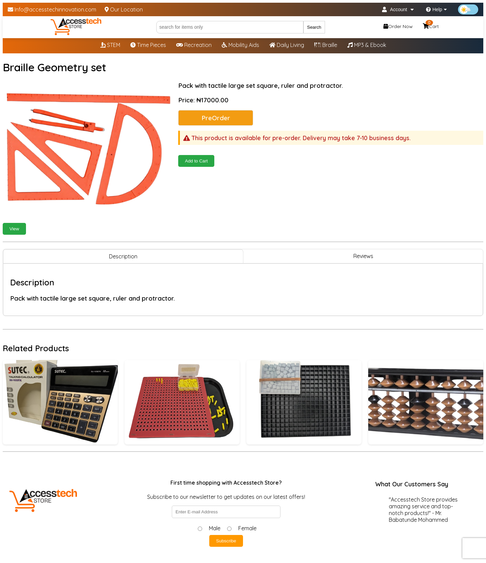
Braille (325, 45)
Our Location (124, 9)
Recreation (194, 45)
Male (214, 528)
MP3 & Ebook (366, 45)
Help (436, 9)
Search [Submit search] (314, 27)
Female (247, 528)
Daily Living (286, 45)
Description (123, 256)
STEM (110, 45)
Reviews (363, 256)
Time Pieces (148, 45)
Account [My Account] (398, 9)
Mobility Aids (240, 45)
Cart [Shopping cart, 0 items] (431, 25)
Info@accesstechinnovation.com (52, 9)
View (14, 228)
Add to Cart (196, 160)
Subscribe (226, 540)
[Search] (229, 27)
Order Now (398, 26)
